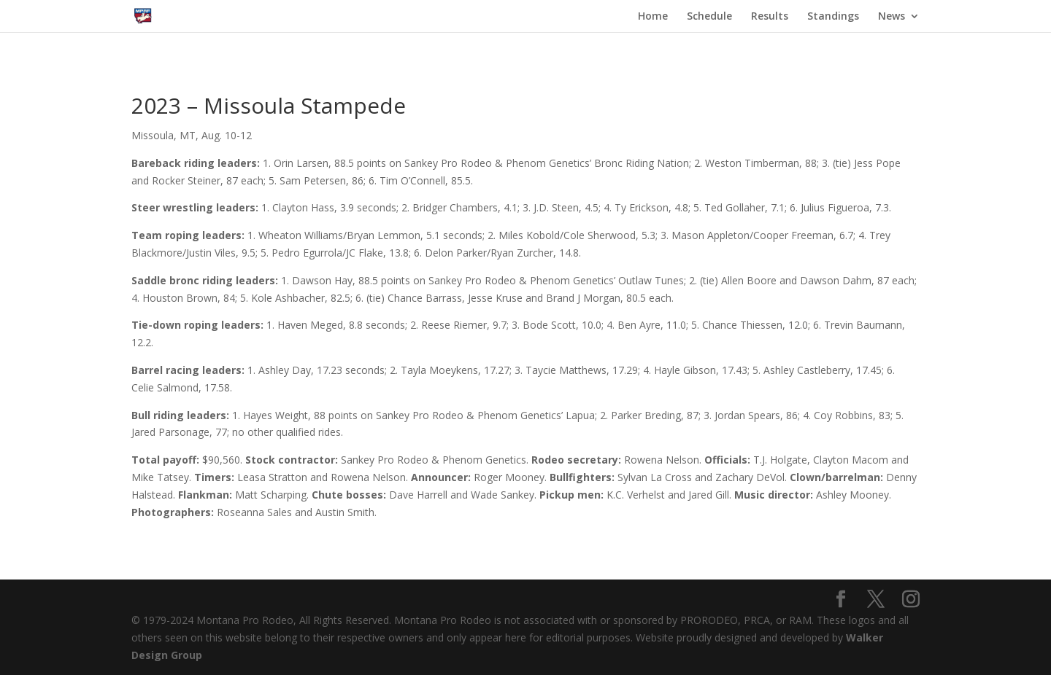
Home (653, 17)
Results (769, 17)
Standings (833, 17)
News (891, 17)
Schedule (709, 17)
